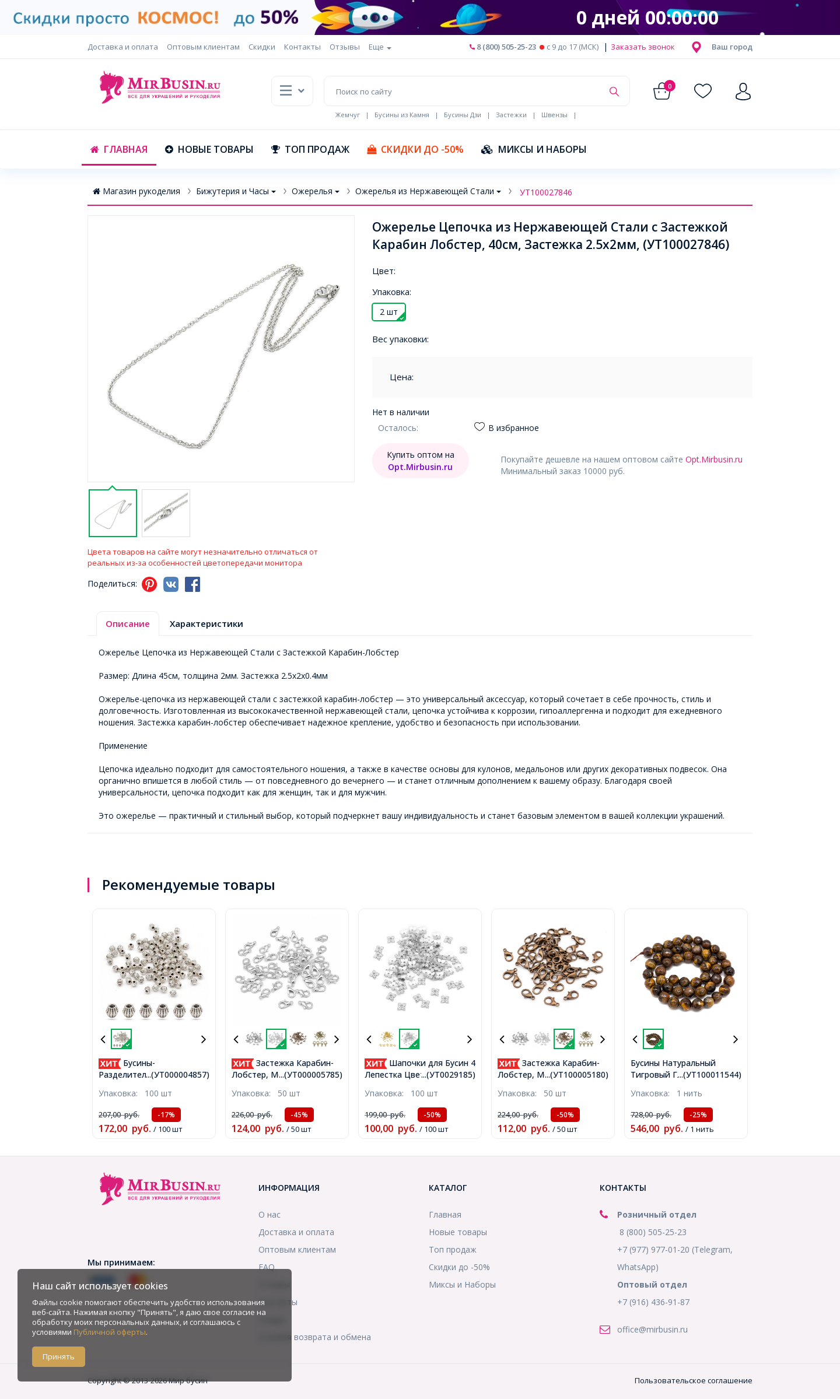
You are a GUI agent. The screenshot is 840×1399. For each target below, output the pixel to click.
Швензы (554, 114)
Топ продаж (310, 149)
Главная (119, 149)
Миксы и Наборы (534, 149)
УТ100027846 (546, 192)
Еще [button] (380, 46)
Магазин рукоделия (136, 191)
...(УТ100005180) (576, 1074)
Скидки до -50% (415, 149)
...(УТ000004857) (177, 1074)
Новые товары (209, 149)
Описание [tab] (128, 623)
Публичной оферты (110, 1332)
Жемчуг (347, 114)
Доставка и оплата (123, 46)
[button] (732, 46)
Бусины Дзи (462, 114)
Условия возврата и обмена (314, 1336)
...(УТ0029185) (448, 1074)
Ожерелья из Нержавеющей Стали (428, 191)
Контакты (302, 46)
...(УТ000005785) (310, 1074)
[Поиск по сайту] (463, 91)
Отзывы (345, 46)
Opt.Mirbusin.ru (714, 459)
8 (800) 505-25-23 (503, 46)
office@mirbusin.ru (652, 1329)
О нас (269, 1214)
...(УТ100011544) (709, 1074)
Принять (59, 1356)
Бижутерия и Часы (236, 191)
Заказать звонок (642, 46)
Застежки (511, 114)
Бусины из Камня (401, 114)
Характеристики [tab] (206, 623)
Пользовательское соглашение (693, 1380)
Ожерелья (316, 191)
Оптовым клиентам (203, 46)
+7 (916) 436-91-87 (653, 1301)
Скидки (262, 46)
